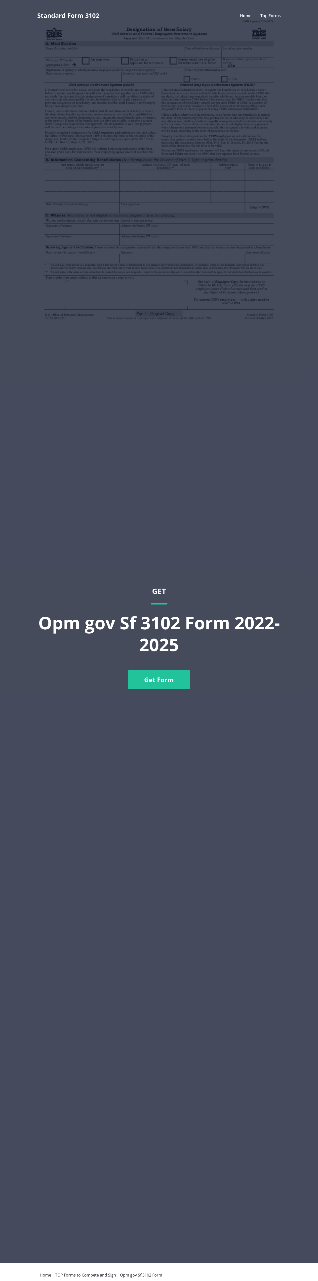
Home (245, 15)
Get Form (159, 679)
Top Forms (270, 15)
